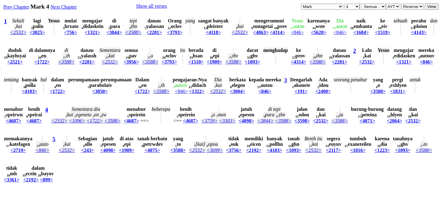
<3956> (131, 61)
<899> (46, 179)
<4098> (246, 120)
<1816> (358, 150)
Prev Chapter (16, 7)
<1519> (382, 32)
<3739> (209, 120)
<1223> (382, 150)
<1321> (92, 32)
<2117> (333, 150)
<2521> (15, 61)
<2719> (18, 150)
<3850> (99, 91)
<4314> (277, 32)
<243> (87, 150)
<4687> (13, 120)
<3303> (227, 120)
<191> (301, 91)
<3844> (114, 32)
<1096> (77, 120)
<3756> (233, 150)
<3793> (174, 32)
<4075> (152, 150)
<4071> (367, 120)
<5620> (318, 32)
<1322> (196, 91)
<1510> (196, 61)
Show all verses (151, 6)
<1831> (397, 91)
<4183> (29, 91)
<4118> (213, 32)
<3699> (215, 150)
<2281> (154, 32)
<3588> (133, 32)
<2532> (18, 32)
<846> (297, 32)
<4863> (261, 32)
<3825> (37, 32)
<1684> (361, 32)
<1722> (42, 61)
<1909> (214, 61)
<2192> (254, 150)
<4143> (418, 32)
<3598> (302, 120)
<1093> (252, 61)
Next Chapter (63, 7)
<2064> (394, 120)
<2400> (323, 91)
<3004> (237, 91)
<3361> (11, 179)
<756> (70, 32)
